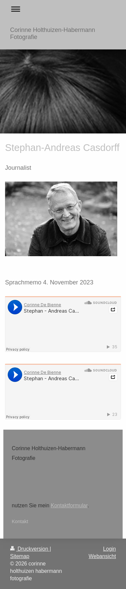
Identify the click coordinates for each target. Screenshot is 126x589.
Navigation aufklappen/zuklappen (63, 9)
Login (109, 549)
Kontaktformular (69, 505)
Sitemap (19, 556)
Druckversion (30, 549)
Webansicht (102, 556)
